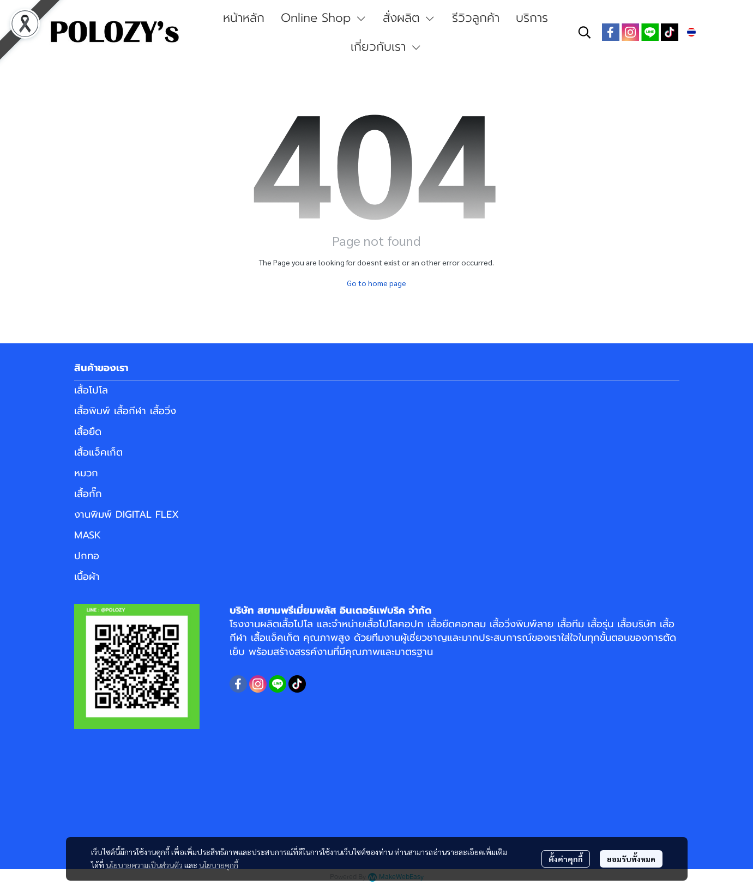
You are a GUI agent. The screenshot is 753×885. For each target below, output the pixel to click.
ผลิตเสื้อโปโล (286, 624)
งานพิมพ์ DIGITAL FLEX (126, 514)
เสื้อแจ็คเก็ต (98, 452)
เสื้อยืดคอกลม (456, 624)
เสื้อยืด (87, 431)
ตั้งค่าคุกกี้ (566, 859)
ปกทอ (86, 555)
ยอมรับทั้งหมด (631, 859)
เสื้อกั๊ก (88, 493)
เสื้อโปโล (91, 390)
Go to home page (376, 283)
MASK (87, 535)
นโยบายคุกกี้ (218, 865)
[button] (584, 32)
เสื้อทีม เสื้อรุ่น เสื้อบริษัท (606, 624)
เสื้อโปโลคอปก (394, 624)
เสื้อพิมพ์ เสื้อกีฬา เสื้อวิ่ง (125, 411)
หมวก (86, 473)
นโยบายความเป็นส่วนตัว (144, 865)
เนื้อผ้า (87, 576)
